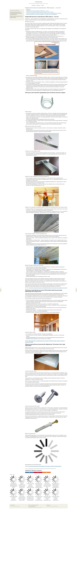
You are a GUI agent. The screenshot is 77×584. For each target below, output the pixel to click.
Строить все (38, 2)
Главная (33, 5)
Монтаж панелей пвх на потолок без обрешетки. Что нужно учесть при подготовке (42, 14)
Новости (38, 5)
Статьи (42, 5)
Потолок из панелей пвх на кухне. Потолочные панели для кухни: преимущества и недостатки (44, 13)
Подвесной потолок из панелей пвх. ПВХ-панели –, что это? (38, 10)
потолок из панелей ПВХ (30, 337)
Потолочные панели (48, 468)
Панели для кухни (53, 468)
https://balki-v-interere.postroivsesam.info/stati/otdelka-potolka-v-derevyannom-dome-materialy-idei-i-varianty (48, 287)
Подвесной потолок (30, 468)
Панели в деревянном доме (42, 468)
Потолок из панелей (35, 468)
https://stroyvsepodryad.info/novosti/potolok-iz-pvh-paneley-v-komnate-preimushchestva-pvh (45, 466)
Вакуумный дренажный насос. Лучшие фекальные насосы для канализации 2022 (16, 13)
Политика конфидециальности (31, 506)
